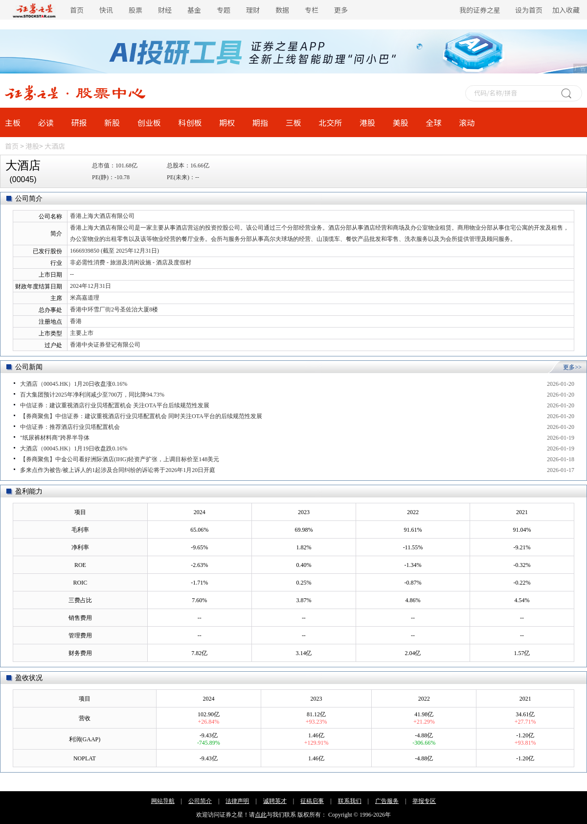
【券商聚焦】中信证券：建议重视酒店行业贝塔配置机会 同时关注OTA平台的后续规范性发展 (141, 416)
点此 (261, 814)
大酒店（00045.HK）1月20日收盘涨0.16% (73, 383)
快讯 (106, 10)
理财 (253, 10)
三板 (293, 122)
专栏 (311, 10)
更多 (341, 10)
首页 (77, 10)
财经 (165, 10)
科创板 (190, 122)
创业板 (149, 122)
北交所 (330, 122)
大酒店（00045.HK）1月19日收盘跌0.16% (73, 448)
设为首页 (528, 10)
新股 (112, 122)
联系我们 (349, 801)
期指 (260, 122)
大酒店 (55, 146)
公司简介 (200, 801)
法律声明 (237, 801)
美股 (400, 122)
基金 (194, 10)
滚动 (466, 122)
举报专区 (424, 801)
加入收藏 (566, 10)
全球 (433, 122)
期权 (227, 122)
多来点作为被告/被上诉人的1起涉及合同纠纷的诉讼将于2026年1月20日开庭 (117, 470)
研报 (79, 122)
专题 (223, 10)
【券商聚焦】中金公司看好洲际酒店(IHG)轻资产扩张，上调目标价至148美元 (119, 459)
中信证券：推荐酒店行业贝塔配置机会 (70, 427)
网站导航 (163, 801)
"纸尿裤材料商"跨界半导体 (55, 437)
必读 (46, 122)
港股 (367, 122)
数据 (282, 10)
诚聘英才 (275, 801)
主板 (13, 122)
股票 (135, 10)
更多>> (572, 367)
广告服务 (387, 801)
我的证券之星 (479, 10)
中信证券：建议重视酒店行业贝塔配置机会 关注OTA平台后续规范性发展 (114, 405)
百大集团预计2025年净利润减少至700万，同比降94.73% (92, 394)
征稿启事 (312, 801)
